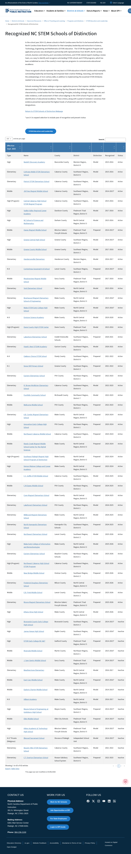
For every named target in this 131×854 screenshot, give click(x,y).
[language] (118, 2)
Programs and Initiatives (75, 21)
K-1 (8, 366)
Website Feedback (39, 843)
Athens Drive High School (33, 612)
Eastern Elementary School (34, 375)
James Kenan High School (34, 631)
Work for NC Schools (58, 802)
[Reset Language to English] (111, 2)
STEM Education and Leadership (97, 21)
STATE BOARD (91, 3)
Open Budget (12, 847)
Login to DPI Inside (58, 827)
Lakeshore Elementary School (35, 337)
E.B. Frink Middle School (33, 592)
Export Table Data (12, 768)
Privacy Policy (90, 843)
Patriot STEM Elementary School (36, 181)
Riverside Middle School (33, 651)
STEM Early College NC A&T (34, 641)
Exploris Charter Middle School (35, 689)
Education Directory (14, 843)
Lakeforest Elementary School (35, 505)
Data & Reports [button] (93, 10)
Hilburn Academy (30, 699)
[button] (20, 147)
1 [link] (118, 766)
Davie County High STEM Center (36, 327)
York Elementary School (33, 288)
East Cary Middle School (33, 680)
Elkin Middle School (31, 719)
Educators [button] (38, 10)
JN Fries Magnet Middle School (36, 191)
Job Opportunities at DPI (60, 810)
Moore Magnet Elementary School (37, 602)
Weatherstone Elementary (34, 670)
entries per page (19, 139)
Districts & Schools (18, 21)
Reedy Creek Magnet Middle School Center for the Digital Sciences (35, 446)
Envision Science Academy (34, 317)
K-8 (8, 269)
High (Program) (13, 201)
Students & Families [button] (55, 10)
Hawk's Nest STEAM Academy (35, 346)
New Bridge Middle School (34, 573)
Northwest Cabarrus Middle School (37, 434)
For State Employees (58, 819)
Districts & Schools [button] (75, 10)
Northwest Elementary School (35, 534)
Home (7, 21)
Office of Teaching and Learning (54, 21)
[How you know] (44, 2)
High (9, 162)
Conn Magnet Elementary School (36, 495)
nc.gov (27, 843)
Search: (101, 139)
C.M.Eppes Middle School (33, 485)
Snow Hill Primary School (33, 366)
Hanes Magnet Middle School (35, 230)
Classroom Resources (34, 21)
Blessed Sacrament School (34, 738)
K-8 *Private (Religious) (12, 740)
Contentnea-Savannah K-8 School (37, 269)
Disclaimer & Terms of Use (71, 843)
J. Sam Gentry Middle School (35, 660)
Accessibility (54, 843)
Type (9, 155)
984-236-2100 (20, 832)
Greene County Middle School (35, 249)
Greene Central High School (34, 240)
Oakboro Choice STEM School (35, 356)
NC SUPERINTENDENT (74, 3)
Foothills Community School (35, 395)
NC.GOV (102, 3)
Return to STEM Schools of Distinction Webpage (44, 111)
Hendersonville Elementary (34, 259)
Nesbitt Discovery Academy (34, 162)
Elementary (11, 172)
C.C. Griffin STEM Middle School (36, 476)
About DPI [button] (115, 10)
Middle (9, 191)
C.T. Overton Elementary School (36, 757)
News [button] (105, 10)
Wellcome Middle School (33, 405)
